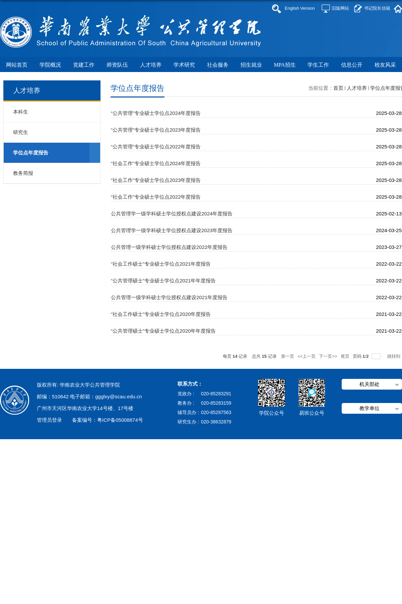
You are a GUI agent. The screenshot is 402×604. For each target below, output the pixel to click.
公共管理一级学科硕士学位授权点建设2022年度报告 (169, 247)
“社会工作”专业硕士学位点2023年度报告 (156, 180)
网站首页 (16, 65)
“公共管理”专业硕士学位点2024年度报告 (156, 113)
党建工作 (85, 65)
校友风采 (385, 65)
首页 (338, 88)
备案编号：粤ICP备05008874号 (107, 420)
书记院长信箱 (377, 8)
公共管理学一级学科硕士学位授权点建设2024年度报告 (171, 213)
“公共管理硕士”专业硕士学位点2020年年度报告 (163, 331)
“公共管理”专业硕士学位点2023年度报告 (156, 130)
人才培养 (150, 65)
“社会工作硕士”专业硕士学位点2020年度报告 (161, 314)
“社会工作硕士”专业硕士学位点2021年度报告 (161, 264)
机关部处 (369, 384)
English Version (300, 8)
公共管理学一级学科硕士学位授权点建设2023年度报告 (171, 230)
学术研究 (184, 65)
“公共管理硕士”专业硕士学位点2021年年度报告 (163, 280)
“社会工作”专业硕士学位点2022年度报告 (156, 197)
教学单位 (369, 408)
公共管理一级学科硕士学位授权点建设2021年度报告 (169, 297)
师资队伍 (117, 65)
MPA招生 (284, 65)
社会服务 (217, 65)
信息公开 (351, 65)
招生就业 (251, 65)
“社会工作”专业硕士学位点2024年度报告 (156, 163)
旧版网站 (340, 8)
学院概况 (50, 65)
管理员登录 (49, 420)
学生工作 (318, 65)
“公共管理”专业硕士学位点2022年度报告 (156, 146)
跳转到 (394, 356)
